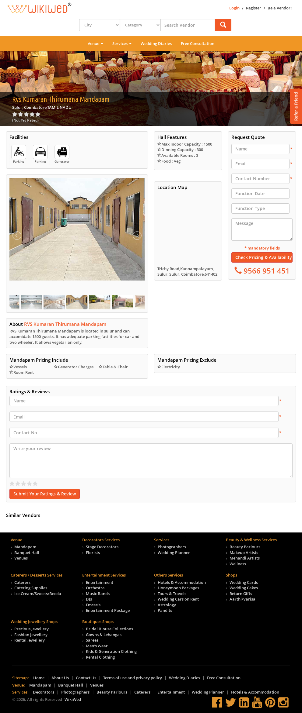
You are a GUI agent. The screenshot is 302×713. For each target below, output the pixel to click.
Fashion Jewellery (30, 634)
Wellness (238, 564)
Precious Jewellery (31, 629)
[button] (223, 25)
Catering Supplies (30, 588)
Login (234, 8)
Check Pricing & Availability (263, 257)
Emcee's (93, 605)
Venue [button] (95, 43)
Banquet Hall (26, 552)
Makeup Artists (244, 552)
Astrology (167, 605)
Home (38, 677)
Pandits (165, 610)
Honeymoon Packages (178, 588)
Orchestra (95, 588)
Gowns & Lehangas (103, 634)
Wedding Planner (174, 552)
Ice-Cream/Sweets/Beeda (37, 593)
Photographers (172, 546)
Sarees (92, 640)
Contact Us (86, 677)
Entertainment (99, 582)
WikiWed (73, 699)
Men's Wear (97, 646)
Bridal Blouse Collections (109, 629)
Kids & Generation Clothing (111, 651)
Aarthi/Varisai (243, 599)
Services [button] (122, 43)
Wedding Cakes (244, 588)
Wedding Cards (244, 582)
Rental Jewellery (29, 640)
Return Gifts (241, 593)
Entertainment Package (108, 610)
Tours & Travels (172, 593)
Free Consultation (197, 43)
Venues (21, 558)
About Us (60, 677)
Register (253, 8)
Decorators (43, 692)
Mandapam (25, 546)
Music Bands (98, 593)
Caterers (22, 582)
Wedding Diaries (156, 43)
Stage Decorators (102, 546)
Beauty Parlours (245, 546)
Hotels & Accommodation (182, 582)
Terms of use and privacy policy (132, 677)
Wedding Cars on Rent (178, 599)
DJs (89, 599)
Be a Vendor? (280, 8)
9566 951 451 (266, 271)
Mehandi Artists (245, 558)
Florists (93, 552)
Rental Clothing (100, 657)
